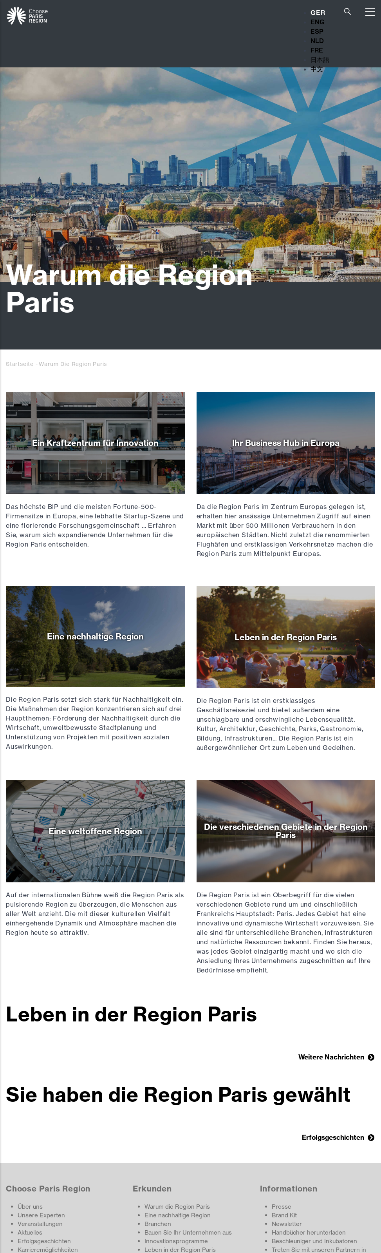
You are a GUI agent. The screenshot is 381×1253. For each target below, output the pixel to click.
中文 (317, 69)
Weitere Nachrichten (332, 1057)
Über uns (30, 1206)
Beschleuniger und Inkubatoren (314, 1241)
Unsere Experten (41, 1215)
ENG (318, 22)
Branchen (157, 1224)
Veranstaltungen (40, 1224)
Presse (281, 1206)
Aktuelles (30, 1232)
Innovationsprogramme (176, 1241)
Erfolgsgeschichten (334, 1137)
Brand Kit (284, 1215)
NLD (317, 41)
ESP (317, 31)
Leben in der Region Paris (286, 637)
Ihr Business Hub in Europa (285, 443)
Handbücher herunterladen (309, 1232)
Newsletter (287, 1224)
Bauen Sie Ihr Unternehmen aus (188, 1232)
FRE (317, 50)
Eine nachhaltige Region (95, 636)
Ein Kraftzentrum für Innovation (95, 443)
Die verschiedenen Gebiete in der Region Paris (286, 831)
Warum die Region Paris (177, 1206)
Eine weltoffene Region (95, 831)
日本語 (320, 59)
